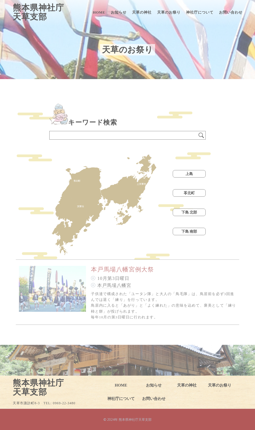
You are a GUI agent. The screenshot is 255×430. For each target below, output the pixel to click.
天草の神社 (142, 12)
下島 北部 (189, 212)
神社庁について (199, 12)
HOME (99, 12)
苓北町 (189, 193)
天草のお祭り (169, 12)
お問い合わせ (230, 12)
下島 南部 (189, 231)
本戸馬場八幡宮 (114, 285)
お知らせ (118, 12)
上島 (189, 174)
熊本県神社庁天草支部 (38, 12)
